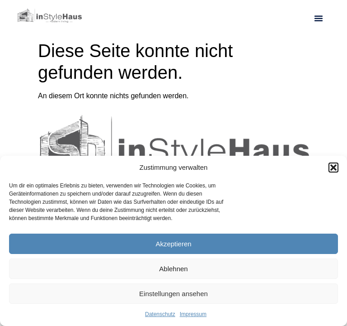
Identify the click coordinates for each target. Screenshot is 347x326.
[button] (333, 167)
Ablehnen (173, 269)
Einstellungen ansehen (173, 293)
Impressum (193, 314)
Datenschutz (160, 314)
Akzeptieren (173, 244)
